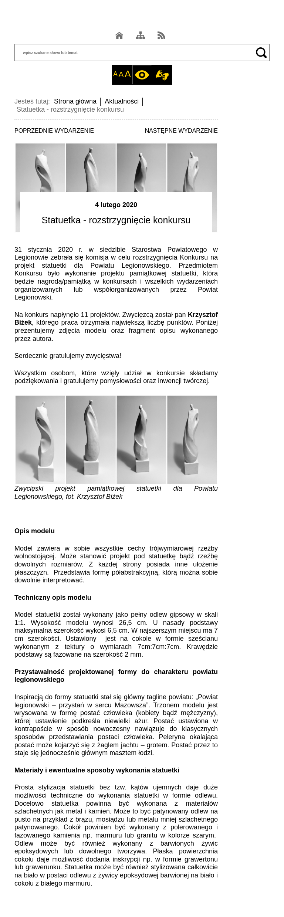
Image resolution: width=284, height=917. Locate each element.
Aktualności (122, 101)
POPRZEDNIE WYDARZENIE (54, 131)
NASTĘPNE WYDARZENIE (181, 131)
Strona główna (75, 101)
